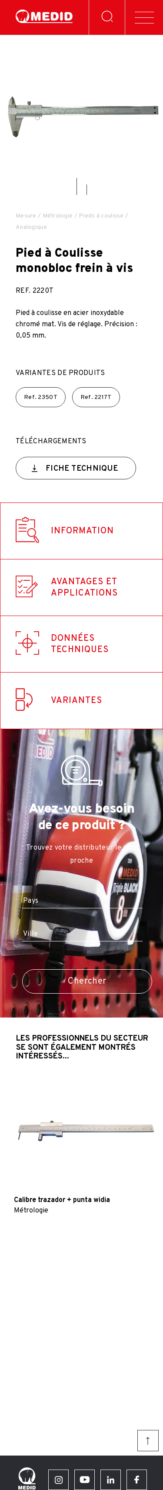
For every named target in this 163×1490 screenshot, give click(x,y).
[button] (86, 189)
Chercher (87, 981)
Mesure (26, 216)
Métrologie (58, 216)
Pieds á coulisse (101, 216)
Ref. (40, 397)
